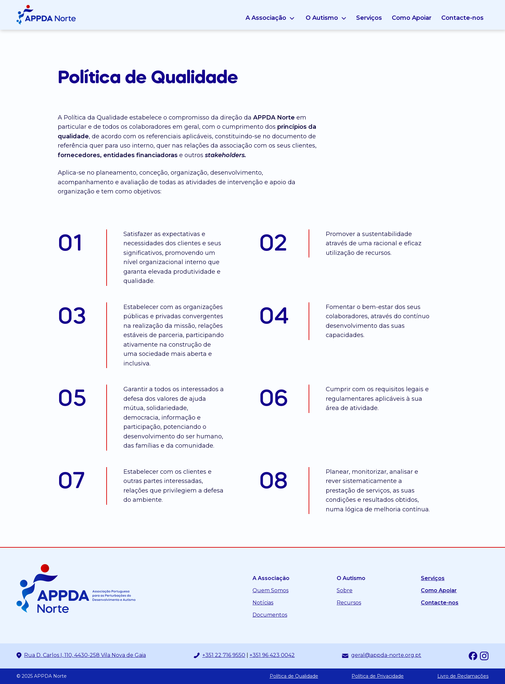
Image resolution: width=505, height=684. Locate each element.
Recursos (349, 602)
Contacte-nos (462, 17)
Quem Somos (270, 590)
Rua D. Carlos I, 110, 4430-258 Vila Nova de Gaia (85, 655)
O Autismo (322, 17)
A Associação (266, 17)
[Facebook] (473, 656)
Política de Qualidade (294, 676)
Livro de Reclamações (462, 676)
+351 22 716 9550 (223, 655)
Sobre (345, 590)
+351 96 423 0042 (272, 655)
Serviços (369, 17)
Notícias (262, 602)
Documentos (269, 615)
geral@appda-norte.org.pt (386, 655)
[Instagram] (484, 656)
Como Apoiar (411, 17)
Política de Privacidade (378, 676)
